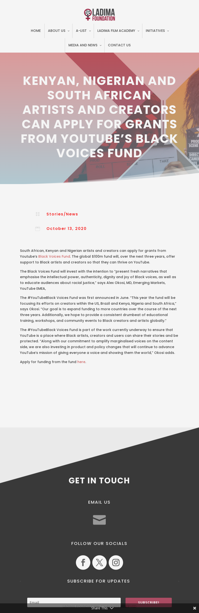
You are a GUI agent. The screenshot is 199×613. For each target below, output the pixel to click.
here (81, 361)
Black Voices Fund (54, 256)
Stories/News (62, 214)
